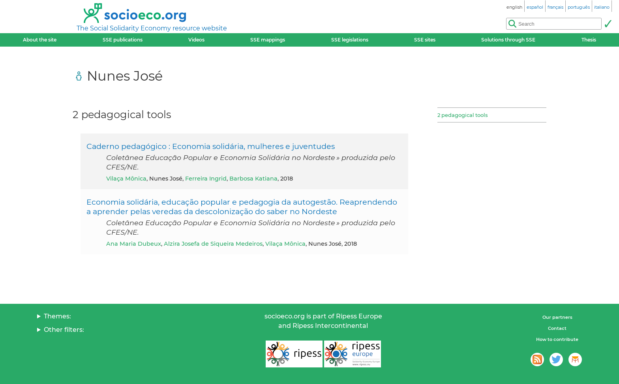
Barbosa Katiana (253, 178)
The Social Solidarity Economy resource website (152, 28)
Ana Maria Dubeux (133, 243)
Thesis (588, 40)
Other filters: (64, 329)
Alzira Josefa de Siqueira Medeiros (213, 243)
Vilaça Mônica (126, 178)
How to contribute (557, 339)
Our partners (557, 317)
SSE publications (123, 40)
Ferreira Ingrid (206, 178)
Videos (196, 40)
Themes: (57, 316)
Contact (557, 328)
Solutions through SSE (508, 40)
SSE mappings (267, 40)
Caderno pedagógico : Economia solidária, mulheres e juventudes (210, 146)
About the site (39, 40)
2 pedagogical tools (462, 115)
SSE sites (424, 40)
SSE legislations (349, 40)
